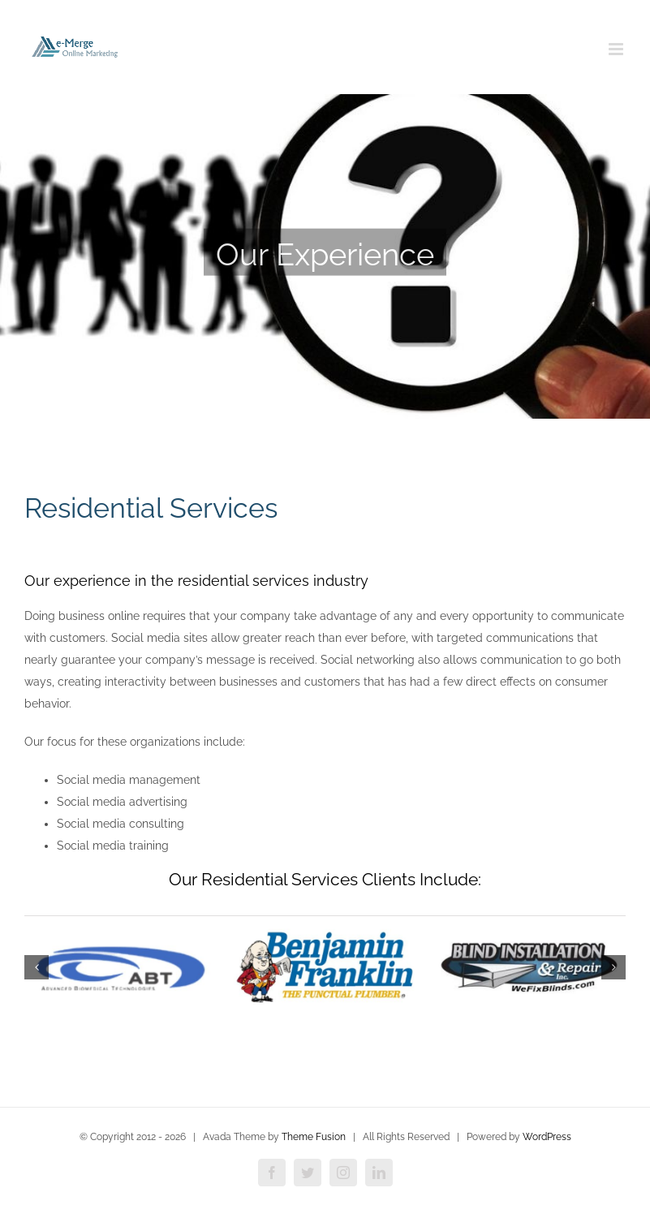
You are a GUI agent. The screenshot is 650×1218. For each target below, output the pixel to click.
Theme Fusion (314, 1137)
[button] (36, 967)
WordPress (547, 1137)
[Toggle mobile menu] (617, 49)
